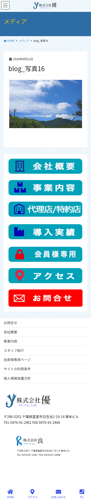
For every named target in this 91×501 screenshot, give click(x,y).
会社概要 (10, 331)
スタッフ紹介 (14, 350)
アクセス (32, 494)
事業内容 (10, 341)
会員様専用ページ (17, 359)
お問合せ (10, 322)
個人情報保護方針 (17, 378)
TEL (82, 494)
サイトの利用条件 (17, 368)
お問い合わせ (58, 494)
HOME (10, 494)
